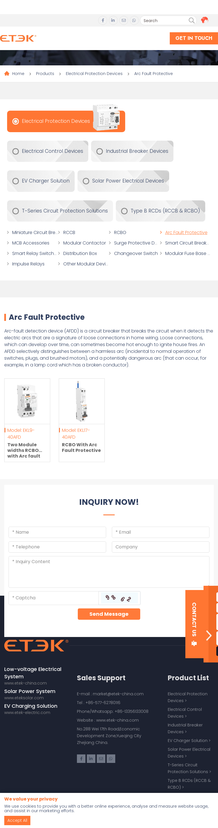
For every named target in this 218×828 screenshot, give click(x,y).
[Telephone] (57, 547)
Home (18, 73)
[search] (191, 20)
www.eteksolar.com (24, 698)
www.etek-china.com (25, 683)
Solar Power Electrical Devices (128, 180)
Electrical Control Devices (52, 151)
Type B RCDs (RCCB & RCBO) (165, 210)
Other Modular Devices (88, 264)
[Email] (160, 532)
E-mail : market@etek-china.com (110, 694)
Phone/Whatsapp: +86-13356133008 (112, 711)
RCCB (69, 232)
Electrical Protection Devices (94, 73)
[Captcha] (54, 598)
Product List (188, 678)
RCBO (120, 232)
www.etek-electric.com (27, 712)
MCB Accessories (30, 243)
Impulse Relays (28, 264)
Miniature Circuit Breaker (38, 232)
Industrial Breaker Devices (137, 151)
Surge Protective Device (140, 243)
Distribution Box (80, 253)
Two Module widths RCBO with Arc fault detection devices (23, 456)
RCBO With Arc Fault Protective (81, 447)
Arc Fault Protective (153, 73)
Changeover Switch (136, 253)
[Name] (57, 532)
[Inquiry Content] (109, 572)
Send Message (109, 613)
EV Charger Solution (46, 180)
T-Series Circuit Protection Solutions (65, 210)
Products (45, 73)
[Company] (160, 547)
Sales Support (101, 678)
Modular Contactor (84, 243)
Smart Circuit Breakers (189, 243)
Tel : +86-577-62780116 (98, 702)
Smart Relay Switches (35, 253)
